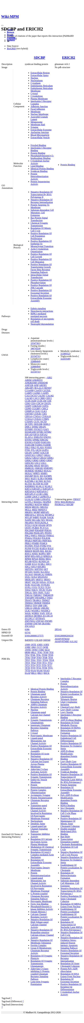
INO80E (48, 478)
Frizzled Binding (38, 145)
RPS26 (35, 559)
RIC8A (48, 551)
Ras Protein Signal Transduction (39, 219)
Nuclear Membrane (39, 114)
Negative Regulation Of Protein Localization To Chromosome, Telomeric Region (71, 695)
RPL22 (39, 556)
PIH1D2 (42, 535)
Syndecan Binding (39, 171)
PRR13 (28, 543)
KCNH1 (39, 481)
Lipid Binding (37, 166)
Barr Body (65, 836)
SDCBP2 (41, 566)
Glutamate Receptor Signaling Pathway (40, 700)
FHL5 (33, 447)
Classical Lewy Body (70, 707)
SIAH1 (36, 572)
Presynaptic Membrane (41, 901)
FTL (33, 450)
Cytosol (34, 93)
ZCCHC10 (48, 616)
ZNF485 (48, 621)
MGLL (28, 509)
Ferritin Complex (39, 945)
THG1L (28, 592)
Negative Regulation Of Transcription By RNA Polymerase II (42, 194)
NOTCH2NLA (41, 522)
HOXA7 (29, 473)
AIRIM (28, 380)
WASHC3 (45, 610)
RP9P (27, 556)
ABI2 (49, 377)
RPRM (28, 559)
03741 (28, 632)
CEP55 (45, 406)
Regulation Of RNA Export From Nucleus (70, 975)
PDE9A (47, 530)
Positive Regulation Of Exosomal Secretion (41, 291)
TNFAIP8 (29, 597)
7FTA (38, 668)
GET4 (38, 450)
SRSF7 (28, 582)
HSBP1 (44, 473)
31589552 (65, 353)
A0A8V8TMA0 (62, 639)
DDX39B (38, 424)
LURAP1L (45, 499)
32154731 (35, 356)
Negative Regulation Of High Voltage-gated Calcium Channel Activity (42, 923)
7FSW (45, 660)
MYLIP (28, 517)
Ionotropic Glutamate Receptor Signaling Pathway (40, 728)
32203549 (65, 359)
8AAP (27, 673)
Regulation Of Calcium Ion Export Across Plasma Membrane (41, 842)
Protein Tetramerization (41, 797)
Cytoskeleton (37, 96)
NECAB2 (36, 520)
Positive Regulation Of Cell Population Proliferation (41, 236)
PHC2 (27, 535)
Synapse (34, 127)
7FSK (32, 655)
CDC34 (39, 403)
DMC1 (28, 427)
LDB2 (45, 494)
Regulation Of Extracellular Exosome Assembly (41, 862)
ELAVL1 (29, 437)
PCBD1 (35, 528)
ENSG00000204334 (64, 635)
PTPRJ (43, 546)
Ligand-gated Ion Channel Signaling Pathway (39, 829)
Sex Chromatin (67, 808)
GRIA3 (35, 458)
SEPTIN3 (38, 569)
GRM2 (35, 460)
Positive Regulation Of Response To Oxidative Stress (71, 746)
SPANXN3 (42, 577)
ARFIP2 (43, 385)
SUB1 (27, 585)
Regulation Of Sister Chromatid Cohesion (70, 964)
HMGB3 (39, 468)
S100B (28, 564)
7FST (27, 660)
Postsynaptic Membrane (42, 735)
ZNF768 (37, 623)
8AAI (33, 670)
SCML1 (41, 564)
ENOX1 (47, 437)
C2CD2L (46, 390)
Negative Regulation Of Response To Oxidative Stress (71, 860)
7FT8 (27, 668)
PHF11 (34, 535)
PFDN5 (48, 533)
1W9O (28, 650)
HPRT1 (36, 473)
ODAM (41, 525)
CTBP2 (45, 419)
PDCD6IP (29, 530)
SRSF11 (39, 579)
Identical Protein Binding (42, 168)
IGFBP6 (48, 476)
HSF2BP (29, 476)
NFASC (49, 520)
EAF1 (46, 429)
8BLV (40, 673)
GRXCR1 (29, 463)
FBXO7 (77, 499)
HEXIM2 (29, 465)
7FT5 (38, 665)
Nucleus (34, 78)
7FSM (44, 655)
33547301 (35, 343)
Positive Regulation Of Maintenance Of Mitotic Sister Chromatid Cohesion (71, 822)
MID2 (34, 509)
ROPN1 (42, 553)
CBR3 (42, 398)
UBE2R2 (45, 608)
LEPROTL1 (45, 496)
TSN (35, 605)
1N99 (27, 644)
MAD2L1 (38, 502)
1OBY (46, 644)
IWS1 (57, 502)
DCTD (43, 421)
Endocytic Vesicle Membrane (39, 780)
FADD (37, 442)
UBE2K (36, 608)
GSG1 (43, 463)
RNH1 (35, 553)
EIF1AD (29, 434)
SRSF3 (47, 579)
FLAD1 (40, 447)
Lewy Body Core (68, 761)
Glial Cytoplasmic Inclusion (68, 703)
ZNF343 (40, 621)
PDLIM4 (29, 533)
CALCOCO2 (31, 395)
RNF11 (28, 553)
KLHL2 (48, 486)
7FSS (50, 657)
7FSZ (33, 663)
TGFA (49, 590)
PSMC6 (43, 543)
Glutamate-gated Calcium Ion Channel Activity (40, 715)
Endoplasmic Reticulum (42, 85)
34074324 (35, 348)
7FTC (50, 668)
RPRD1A (47, 556)
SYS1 (34, 587)
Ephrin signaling (38, 308)
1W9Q (35, 650)
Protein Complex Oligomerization (38, 791)
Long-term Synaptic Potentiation (40, 982)
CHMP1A (29, 411)
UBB (40, 605)
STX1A (50, 582)
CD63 (27, 403)
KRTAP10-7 (42, 491)
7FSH (45, 652)
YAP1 (42, 613)
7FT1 (44, 663)
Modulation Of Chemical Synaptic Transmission (42, 848)
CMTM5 (29, 414)
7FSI (51, 652)
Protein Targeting (68, 785)
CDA (33, 403)
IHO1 (27, 478)
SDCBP (39, 57)
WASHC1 (35, 610)
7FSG (39, 652)
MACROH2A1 (68, 502)
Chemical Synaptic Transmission (39, 224)
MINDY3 (42, 509)
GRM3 (42, 460)
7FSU (33, 660)
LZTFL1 (29, 502)
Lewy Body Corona (69, 709)
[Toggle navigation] (2, 25)
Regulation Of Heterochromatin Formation (68, 875)
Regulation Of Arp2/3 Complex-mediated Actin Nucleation (42, 855)
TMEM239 (48, 595)
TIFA (35, 592)
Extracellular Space (40, 75)
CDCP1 (47, 403)
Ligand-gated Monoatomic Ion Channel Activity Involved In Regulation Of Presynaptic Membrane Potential (41, 884)
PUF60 (28, 548)
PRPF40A (46, 540)
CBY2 (49, 398)
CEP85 (28, 408)
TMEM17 (37, 595)
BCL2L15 (39, 388)
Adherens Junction (39, 106)
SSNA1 (42, 582)
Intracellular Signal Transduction (39, 276)
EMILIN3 (38, 437)
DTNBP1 (29, 429)
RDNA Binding (67, 805)
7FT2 (50, 663)
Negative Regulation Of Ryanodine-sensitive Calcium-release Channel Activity (42, 934)
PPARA (28, 540)
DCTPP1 (29, 424)
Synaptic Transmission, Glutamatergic (41, 721)
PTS (49, 546)
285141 (58, 629)
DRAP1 (42, 427)
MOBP (36, 512)
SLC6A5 (29, 574)
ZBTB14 (29, 616)
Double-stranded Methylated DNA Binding (68, 831)
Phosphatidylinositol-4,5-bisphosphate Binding (42, 156)
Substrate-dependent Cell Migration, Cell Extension (42, 212)
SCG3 (34, 564)
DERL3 (46, 424)
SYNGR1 (45, 585)
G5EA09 (38, 640)
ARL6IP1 (29, 388)
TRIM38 (37, 603)
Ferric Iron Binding (39, 904)
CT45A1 (37, 416)
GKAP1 (28, 452)
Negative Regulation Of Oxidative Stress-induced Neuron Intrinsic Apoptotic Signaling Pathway (71, 942)
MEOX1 (35, 507)
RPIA (33, 556)
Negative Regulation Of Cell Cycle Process (71, 853)
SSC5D (35, 582)
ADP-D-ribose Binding (71, 720)
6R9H (27, 652)
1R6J (33, 647)
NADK (43, 517)
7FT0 (38, 663)
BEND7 (48, 388)
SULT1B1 (35, 585)
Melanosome (37, 122)
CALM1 (41, 395)
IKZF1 (34, 478)
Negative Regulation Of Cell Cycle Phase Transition (71, 813)
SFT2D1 (29, 572)
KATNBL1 (30, 481)
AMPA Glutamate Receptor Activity (39, 705)
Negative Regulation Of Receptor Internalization (42, 200)
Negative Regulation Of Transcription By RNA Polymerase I (71, 891)
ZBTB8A (38, 616)
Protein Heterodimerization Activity (39, 176)
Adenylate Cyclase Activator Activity (39, 770)
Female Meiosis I (39, 911)
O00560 (46, 640)
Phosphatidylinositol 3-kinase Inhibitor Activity (42, 907)
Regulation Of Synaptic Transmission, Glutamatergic (41, 963)
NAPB (28, 520)
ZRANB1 (45, 623)
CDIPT (28, 406)
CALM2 (50, 395)
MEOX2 (44, 507)
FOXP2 (48, 447)
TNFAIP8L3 (40, 597)
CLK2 (37, 411)
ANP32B (29, 385)
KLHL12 (40, 486)
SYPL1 (28, 587)
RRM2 (42, 559)
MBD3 (46, 504)
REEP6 (36, 551)
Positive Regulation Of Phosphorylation (41, 281)
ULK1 (28, 610)
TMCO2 (29, 595)
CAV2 (36, 398)
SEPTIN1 (29, 569)
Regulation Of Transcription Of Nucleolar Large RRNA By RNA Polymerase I (71, 926)
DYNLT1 (38, 429)
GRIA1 (47, 455)
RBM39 (28, 551)
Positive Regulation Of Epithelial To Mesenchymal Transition (42, 244)
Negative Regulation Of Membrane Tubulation (42, 941)
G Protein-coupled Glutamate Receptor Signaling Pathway (40, 896)
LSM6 (37, 499)
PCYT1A (44, 528)
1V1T (39, 647)
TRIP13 (28, 605)
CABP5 (28, 393)
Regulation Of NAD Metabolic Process (69, 723)
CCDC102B (30, 401)
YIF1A (49, 613)
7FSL (38, 655)
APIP (36, 385)
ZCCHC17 (30, 618)
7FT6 (44, 665)
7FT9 (32, 668)
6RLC (33, 652)
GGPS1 (45, 450)
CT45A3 (29, 419)
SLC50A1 (45, 572)
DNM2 (35, 427)
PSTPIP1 (29, 546)
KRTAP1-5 (48, 489)
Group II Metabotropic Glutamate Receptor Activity (41, 950)
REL (42, 551)
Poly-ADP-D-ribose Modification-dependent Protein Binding (69, 799)
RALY (51, 548)
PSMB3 (35, 543)
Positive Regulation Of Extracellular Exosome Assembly (41, 298)
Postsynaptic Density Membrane (40, 868)
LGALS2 (29, 499)
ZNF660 (29, 623)
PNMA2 (29, 538)
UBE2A (28, 608)
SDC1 (48, 564)
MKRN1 (29, 512)
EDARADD (30, 432)
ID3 (41, 476)
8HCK (47, 673)
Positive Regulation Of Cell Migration (41, 260)
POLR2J (37, 538)
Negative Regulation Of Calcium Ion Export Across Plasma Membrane (42, 763)
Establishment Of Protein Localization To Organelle (71, 917)
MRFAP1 (44, 512)
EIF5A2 (44, 434)
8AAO (46, 670)
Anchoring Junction (40, 132)
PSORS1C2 (60, 504)
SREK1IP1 (30, 579)
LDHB (28, 496)
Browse (10, 32)
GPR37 (39, 455)
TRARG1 (36, 600)
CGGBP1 (36, 408)
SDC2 (27, 566)
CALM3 (29, 398)
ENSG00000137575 (34, 635)
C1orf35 (38, 390)
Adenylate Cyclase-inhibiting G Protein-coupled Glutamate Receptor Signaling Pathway (40, 973)
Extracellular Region (40, 73)
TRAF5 (28, 600)
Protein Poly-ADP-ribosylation (69, 969)
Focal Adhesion (38, 109)
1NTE (33, 644)
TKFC (41, 592)
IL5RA (40, 478)
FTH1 (27, 450)
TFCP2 (42, 590)
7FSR (44, 657)
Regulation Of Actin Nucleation (40, 755)
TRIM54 (46, 603)
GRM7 (49, 460)
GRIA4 (42, 458)
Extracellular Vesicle (40, 137)
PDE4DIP (39, 530)
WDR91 (35, 613)
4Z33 (47, 650)
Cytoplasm (35, 83)
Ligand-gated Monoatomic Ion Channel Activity (38, 741)
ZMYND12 (30, 621)
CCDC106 (41, 401)
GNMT (36, 452)
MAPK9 (47, 502)
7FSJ (27, 655)
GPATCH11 (30, 455)
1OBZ (28, 647)
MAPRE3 (29, 504)
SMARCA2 (39, 574)
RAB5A (43, 548)
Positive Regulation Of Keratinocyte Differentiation (71, 987)
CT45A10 (46, 416)
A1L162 (73, 641)
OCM (34, 525)
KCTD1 (28, 484)
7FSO (27, 657)
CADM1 (37, 393)
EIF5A (36, 434)
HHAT (37, 465)
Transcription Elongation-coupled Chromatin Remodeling (71, 842)
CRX (44, 414)
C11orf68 (29, 390)
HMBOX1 (30, 468)
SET (46, 569)
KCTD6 (36, 484)
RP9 (49, 553)
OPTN (49, 525)
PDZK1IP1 (39, 533)
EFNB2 (47, 432)
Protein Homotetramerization (40, 874)
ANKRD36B (31, 382)
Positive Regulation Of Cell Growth (41, 255)
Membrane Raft (38, 124)
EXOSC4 (29, 442)
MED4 (28, 507)
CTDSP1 (29, 421)
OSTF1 (28, 528)
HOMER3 (29, 471)
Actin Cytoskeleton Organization (39, 250)
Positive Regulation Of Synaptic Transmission (41, 775)
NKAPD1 (29, 522)
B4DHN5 (29, 640)
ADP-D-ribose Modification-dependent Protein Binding (68, 755)
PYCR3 (35, 548)
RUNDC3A (43, 561)
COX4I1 (37, 414)
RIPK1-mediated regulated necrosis (39, 314)
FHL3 (27, 447)
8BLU (34, 673)
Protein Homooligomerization (41, 786)
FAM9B (47, 445)
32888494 (35, 361)
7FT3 (27, 665)
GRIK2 (28, 460)
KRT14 (28, 489)
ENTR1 (28, 439)
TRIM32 (29, 603)
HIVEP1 (45, 465)
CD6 (49, 401)
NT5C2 (28, 525)
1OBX (40, 644)
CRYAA (28, 416)
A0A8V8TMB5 (62, 641)
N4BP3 (35, 517)
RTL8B (28, 561)
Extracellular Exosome (41, 130)
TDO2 (28, 590)
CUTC (37, 421)
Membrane (35, 111)
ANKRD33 (37, 380)
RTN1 (35, 561)
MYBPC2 (49, 515)
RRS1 (48, 559)
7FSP (33, 657)
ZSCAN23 (30, 626)
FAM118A (46, 442)
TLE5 (47, 592)
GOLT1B (44, 452)
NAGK (50, 517)
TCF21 (41, 587)
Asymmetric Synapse (40, 795)
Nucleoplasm (37, 80)
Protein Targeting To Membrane (40, 206)
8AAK (40, 670)
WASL (28, 613)
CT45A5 (37, 419)
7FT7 (49, 665)
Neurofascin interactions (42, 311)
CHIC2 (44, 408)
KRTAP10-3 (30, 491)
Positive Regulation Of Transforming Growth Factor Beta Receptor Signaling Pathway (41, 268)
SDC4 (34, 566)
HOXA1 (47, 471)
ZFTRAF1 (40, 618)
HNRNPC (48, 468)
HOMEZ (39, 471)
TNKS (50, 597)
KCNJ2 (47, 481)
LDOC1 (35, 496)
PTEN (37, 546)
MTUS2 (40, 515)
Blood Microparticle (40, 135)
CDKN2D (36, 406)
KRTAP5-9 (30, 494)
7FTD (27, 670)
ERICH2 (68, 57)
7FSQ (38, 657)
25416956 (11, 38)
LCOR (39, 494)
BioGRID (11, 48)
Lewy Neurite (66, 712)
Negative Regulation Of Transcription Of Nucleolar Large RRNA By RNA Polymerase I (71, 778)
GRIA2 (28, 458)
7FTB (44, 668)
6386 (27, 629)
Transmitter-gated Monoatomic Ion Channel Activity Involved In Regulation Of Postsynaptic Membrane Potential (41, 812)
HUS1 (36, 476)
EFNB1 (40, 432)
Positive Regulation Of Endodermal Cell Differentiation (71, 738)
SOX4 (34, 577)
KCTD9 (44, 484)
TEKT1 (34, 590)
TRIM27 (46, 600)
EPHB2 (36, 439)
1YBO (41, 650)
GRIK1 (50, 458)
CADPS (45, 393)
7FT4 (32, 665)
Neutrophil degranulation (42, 324)
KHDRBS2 (30, 486)
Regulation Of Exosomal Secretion (69, 980)
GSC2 (37, 463)
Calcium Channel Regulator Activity (39, 915)
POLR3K (46, 538)
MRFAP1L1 (30, 515)
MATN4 (38, 504)
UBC (45, 605)
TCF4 (47, 587)
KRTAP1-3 (37, 489)
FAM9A (39, 445)
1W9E (45, 647)
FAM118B (30, 445)
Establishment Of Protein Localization (69, 910)
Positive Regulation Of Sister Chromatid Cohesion (71, 899)
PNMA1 (50, 535)
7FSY (27, 663)
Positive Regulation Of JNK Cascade (41, 286)
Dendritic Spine (38, 823)
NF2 (43, 520)
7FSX (51, 660)
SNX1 (28, 577)
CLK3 (44, 411)
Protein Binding (38, 153)
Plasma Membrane (39, 98)
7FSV (39, 660)
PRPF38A (37, 540)
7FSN (50, 655)
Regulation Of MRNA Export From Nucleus (70, 905)
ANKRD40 (42, 382)
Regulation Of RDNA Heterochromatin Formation (70, 730)
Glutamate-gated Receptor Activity (39, 695)
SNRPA (48, 574)
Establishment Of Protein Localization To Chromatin (71, 867)
